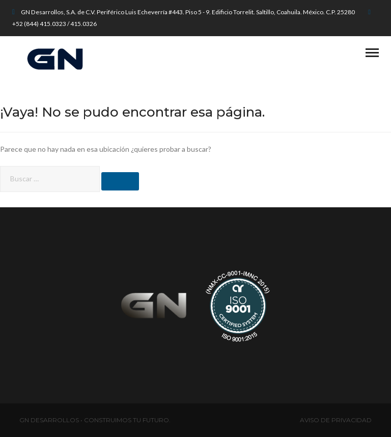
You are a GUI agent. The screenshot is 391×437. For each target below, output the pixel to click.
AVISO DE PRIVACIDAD (336, 420)
